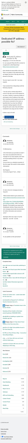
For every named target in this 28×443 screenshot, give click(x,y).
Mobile (4, 405)
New (4, 354)
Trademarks (3, 433)
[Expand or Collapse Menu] (2, 18)
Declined (5, 368)
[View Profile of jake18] (4, 327)
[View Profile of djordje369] (5, 316)
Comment (5, 257)
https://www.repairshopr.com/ (10, 66)
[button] (24, 146)
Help (18, 21)
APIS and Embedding (8, 121)
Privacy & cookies (4, 429)
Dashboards (6, 385)
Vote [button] (6, 53)
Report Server (6, 388)
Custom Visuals (6, 398)
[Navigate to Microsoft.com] (5, 14)
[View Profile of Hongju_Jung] (8, 305)
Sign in (13, 21)
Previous (19, 411)
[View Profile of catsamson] (5, 343)
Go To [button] (23, 21)
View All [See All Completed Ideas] (5, 286)
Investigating (9, 117)
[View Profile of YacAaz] (4, 294)
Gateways (5, 392)
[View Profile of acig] (4, 338)
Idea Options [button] (21, 46)
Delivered (5, 371)
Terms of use (3, 431)
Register (7, 21)
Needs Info (6, 357)
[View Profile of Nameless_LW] (6, 311)
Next (25, 411)
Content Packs (6, 401)
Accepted (5, 364)
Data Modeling (6, 382)
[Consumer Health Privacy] (14, 438)
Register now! (4, 10)
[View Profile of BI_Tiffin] (5, 333)
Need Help (5, 408)
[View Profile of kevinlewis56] (6, 300)
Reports (5, 378)
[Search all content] (16, 24)
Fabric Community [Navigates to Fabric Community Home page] (16, 14)
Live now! (17, 30)
